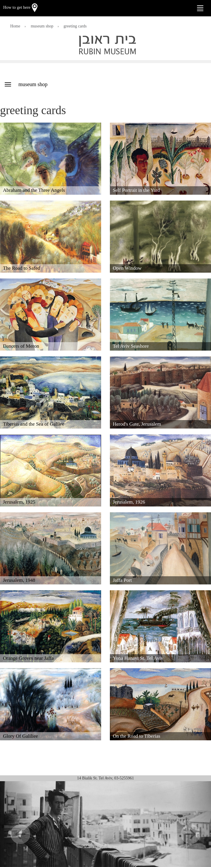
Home (15, 26)
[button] (16, 824)
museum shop (42, 26)
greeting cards (75, 26)
